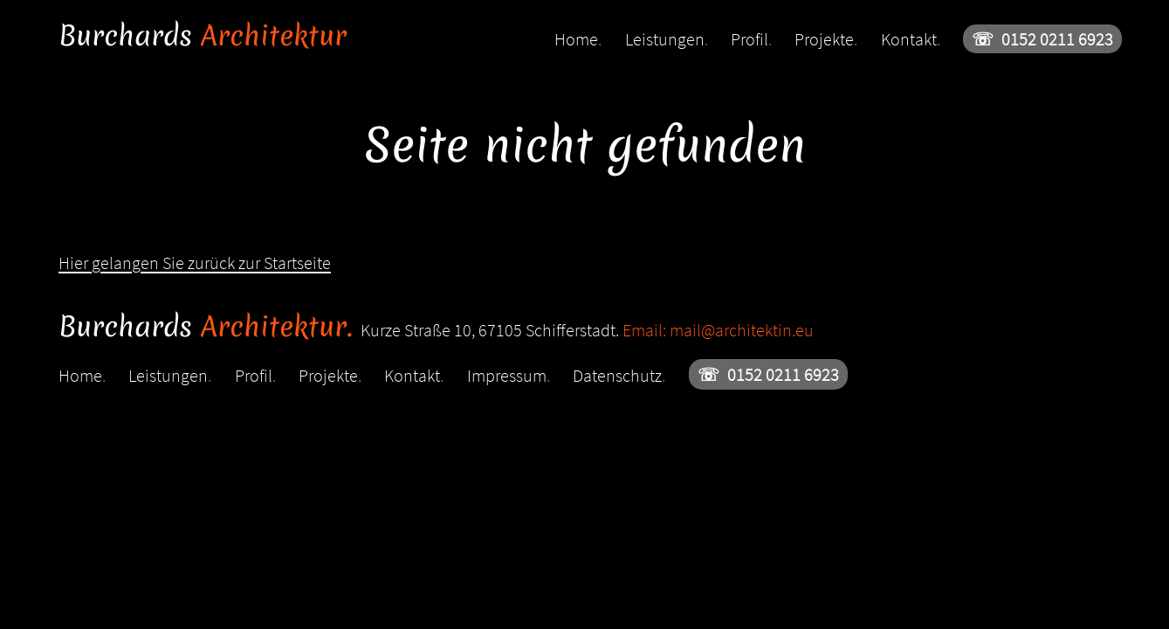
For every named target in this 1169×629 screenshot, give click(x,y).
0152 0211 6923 (1042, 39)
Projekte (825, 39)
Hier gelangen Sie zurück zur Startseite (194, 262)
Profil (751, 39)
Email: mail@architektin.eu (718, 330)
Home (578, 39)
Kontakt (910, 39)
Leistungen (666, 39)
